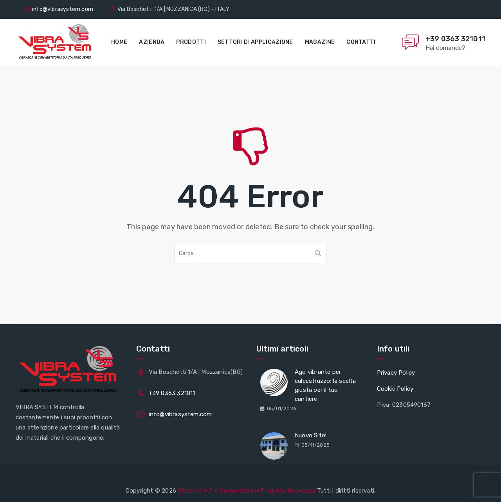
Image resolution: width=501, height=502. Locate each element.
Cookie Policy (395, 388)
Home (119, 42)
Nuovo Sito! (310, 435)
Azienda (151, 42)
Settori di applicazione (255, 42)
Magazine (320, 42)
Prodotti (190, 42)
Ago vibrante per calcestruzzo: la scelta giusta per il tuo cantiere (325, 385)
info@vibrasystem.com (62, 9)
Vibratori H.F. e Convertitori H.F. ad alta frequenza (246, 490)
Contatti (360, 42)
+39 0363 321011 (455, 38)
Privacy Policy (396, 372)
